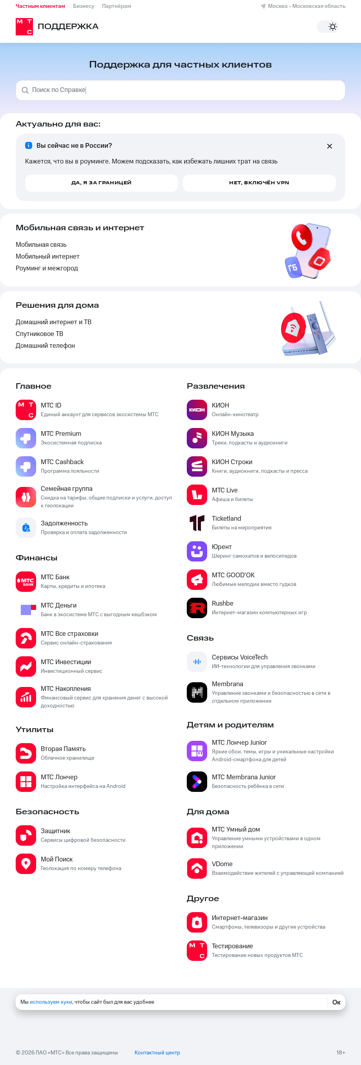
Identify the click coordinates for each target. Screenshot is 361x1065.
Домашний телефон (45, 346)
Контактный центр (157, 1052)
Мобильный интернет (48, 256)
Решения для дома (57, 305)
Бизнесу (83, 6)
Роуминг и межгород (47, 268)
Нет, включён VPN (259, 183)
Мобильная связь (41, 245)
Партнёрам (116, 6)
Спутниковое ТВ (39, 334)
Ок (336, 1002)
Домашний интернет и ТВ (53, 322)
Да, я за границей (101, 183)
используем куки (51, 1002)
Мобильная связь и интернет (80, 228)
